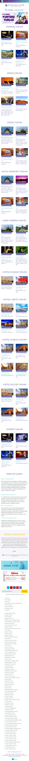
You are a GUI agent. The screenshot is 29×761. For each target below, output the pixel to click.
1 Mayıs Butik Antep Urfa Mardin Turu (6, 313)
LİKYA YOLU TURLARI (9, 682)
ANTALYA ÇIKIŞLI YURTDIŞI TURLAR (12, 621)
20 (25, 555)
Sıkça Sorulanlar (8, 599)
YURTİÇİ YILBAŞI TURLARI (10, 748)
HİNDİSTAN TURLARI (9, 655)
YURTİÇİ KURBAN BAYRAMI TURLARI (12, 742)
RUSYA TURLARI (8, 701)
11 (14, 555)
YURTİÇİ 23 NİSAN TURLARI (10, 738)
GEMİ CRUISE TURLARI (10, 648)
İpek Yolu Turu (5, 136)
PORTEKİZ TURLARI (9, 698)
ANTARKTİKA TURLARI (9, 623)
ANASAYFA (5, 1)
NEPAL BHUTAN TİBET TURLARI (11, 689)
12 (15, 555)
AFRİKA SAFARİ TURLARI (10, 613)
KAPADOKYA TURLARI (9, 669)
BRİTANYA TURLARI (9, 635)
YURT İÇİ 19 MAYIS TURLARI (11, 721)
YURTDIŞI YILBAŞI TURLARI (10, 733)
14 (18, 555)
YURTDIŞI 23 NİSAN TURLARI (11, 725)
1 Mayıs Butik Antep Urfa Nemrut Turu (6, 329)
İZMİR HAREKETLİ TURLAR (10, 662)
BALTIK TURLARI (8, 633)
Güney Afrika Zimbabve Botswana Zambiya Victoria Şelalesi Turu (7, 107)
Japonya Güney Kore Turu (21, 158)
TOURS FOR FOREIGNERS (10, 708)
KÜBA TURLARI (8, 679)
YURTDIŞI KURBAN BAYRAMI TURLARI (13, 728)
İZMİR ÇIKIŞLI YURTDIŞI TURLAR (11, 660)
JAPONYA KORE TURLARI (10, 664)
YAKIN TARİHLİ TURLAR (10, 713)
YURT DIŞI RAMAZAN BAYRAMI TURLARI (13, 720)
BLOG (13, 1)
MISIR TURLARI (8, 686)
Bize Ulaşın (7, 601)
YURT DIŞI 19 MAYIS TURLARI (11, 718)
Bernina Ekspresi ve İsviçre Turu (6, 60)
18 (23, 555)
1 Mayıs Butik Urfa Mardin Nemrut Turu (21, 329)
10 (13, 555)
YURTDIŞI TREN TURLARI (10, 731)
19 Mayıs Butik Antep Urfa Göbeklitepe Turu (21, 373)
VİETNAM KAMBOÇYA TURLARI (11, 711)
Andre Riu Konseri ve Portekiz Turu (21, 461)
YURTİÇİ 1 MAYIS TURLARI (10, 735)
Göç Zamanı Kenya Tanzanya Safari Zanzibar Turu (6, 88)
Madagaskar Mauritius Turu (21, 87)
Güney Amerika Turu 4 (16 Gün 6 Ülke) (21, 235)
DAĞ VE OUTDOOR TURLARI (11, 640)
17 (21, 555)
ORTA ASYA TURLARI (9, 692)
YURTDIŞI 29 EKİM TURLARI (10, 726)
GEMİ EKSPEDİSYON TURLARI (11, 650)
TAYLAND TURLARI (9, 706)
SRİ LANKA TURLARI (9, 703)
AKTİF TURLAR (8, 616)
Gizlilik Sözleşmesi (8, 604)
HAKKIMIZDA (10, 1)
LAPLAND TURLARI (9, 681)
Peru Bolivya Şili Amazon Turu (20, 256)
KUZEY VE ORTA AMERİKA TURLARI (12, 677)
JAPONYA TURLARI (9, 665)
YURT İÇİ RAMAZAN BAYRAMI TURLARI (13, 723)
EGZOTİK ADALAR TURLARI (10, 643)
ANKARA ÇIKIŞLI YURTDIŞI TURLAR (12, 620)
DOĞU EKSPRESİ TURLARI (10, 642)
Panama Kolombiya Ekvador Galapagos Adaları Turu (6, 257)
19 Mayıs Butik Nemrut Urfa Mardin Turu (21, 354)
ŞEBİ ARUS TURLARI (9, 704)
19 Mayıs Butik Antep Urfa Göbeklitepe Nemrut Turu (6, 355)
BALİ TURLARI (8, 630)
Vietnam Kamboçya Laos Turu (21, 185)
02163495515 (22, 1)
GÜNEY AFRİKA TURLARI (10, 652)
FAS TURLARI (8, 645)
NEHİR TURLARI (8, 687)
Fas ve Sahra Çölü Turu (20, 106)
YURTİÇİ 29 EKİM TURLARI (10, 740)
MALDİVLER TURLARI (9, 684)
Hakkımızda (7, 598)
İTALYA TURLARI (8, 659)
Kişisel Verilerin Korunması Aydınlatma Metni (13, 603)
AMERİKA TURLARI (9, 618)
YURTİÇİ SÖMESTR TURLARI (11, 745)
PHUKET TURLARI (8, 696)
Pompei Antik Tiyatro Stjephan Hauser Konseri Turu (21, 61)
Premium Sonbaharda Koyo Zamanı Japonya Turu (21, 42)
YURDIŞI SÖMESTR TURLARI (11, 716)
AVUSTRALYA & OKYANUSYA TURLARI (12, 628)
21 (26, 555)
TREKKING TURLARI (9, 709)
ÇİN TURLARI (7, 638)
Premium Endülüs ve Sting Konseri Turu (6, 41)
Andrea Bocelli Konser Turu (21, 443)
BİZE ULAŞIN (16, 1)
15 (19, 555)
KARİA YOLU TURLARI (9, 672)
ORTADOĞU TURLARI (9, 694)
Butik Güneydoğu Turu (7, 285)
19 (24, 555)
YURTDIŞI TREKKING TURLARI (11, 730)
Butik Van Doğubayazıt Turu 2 (21, 313)
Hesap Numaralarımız (9, 606)
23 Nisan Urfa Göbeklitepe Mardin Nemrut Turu (21, 287)
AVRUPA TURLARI (8, 626)
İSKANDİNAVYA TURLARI (10, 657)
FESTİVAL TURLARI (9, 647)
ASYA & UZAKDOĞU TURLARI (11, 625)
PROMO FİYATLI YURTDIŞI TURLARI (12, 699)
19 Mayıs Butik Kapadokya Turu (5, 373)
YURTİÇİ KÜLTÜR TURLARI (10, 743)
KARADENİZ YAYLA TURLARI (11, 670)
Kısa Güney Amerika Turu (21, 136)
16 (20, 555)
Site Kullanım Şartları (9, 608)
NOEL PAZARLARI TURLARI (10, 691)
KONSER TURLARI (9, 674)
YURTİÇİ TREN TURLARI (10, 747)
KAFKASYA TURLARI (9, 667)
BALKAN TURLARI (8, 631)
